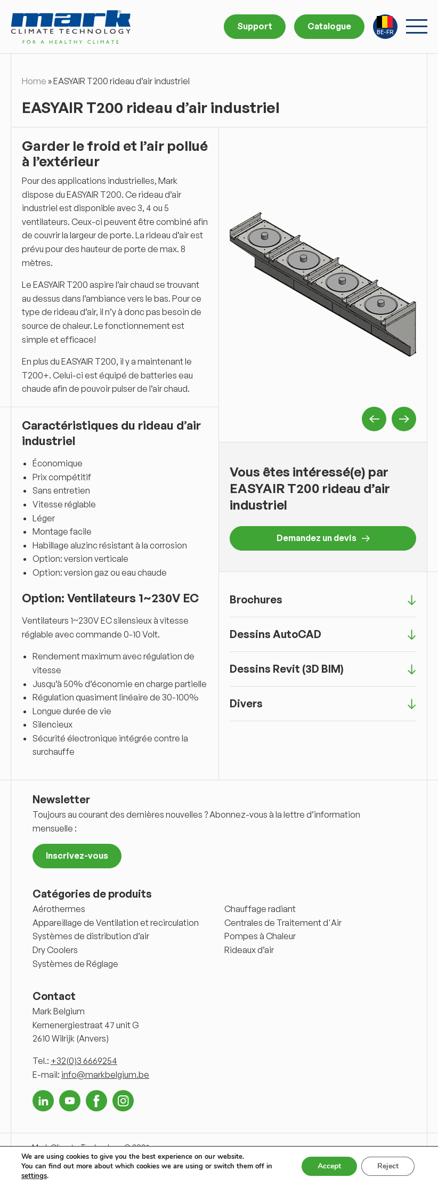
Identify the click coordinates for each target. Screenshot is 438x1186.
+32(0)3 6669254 (84, 1060)
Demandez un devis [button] (323, 538)
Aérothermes (59, 908)
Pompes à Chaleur (260, 936)
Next (404, 419)
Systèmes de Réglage (75, 963)
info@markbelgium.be (105, 1074)
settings (34, 1176)
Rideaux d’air (249, 950)
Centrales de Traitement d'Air (283, 922)
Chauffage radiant (260, 908)
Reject (388, 1166)
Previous (374, 419)
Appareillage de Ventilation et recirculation (116, 922)
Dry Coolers (55, 950)
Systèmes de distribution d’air (91, 936)
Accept (329, 1166)
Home (34, 81)
